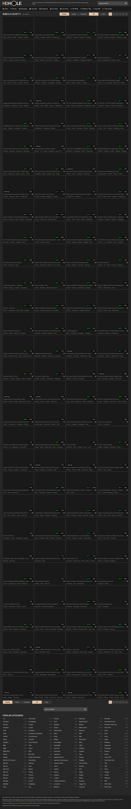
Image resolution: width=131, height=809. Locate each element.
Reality (81, 775)
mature (108, 356)
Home (5, 9)
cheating (119, 37)
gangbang (121, 219)
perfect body (107, 287)
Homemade (57, 742)
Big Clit (5, 766)
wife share (81, 583)
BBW (4, 748)
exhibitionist (59, 105)
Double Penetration (35, 757)
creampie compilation (86, 60)
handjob (50, 470)
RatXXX (100, 151)
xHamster (69, 37)
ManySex (100, 37)
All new (13, 9)
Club (4, 787)
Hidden (56, 739)
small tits (16, 333)
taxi (115, 242)
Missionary (82, 739)
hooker (22, 219)
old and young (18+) (46, 310)
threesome (87, 174)
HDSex (68, 83)
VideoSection (70, 196)
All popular (23, 9)
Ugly (105, 766)
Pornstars (54, 9)
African (5, 724)
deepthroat (18, 128)
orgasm (11, 128)
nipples (88, 287)
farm (105, 674)
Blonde (5, 778)
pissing (74, 287)
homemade (81, 697)
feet (42, 105)
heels (116, 492)
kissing (107, 37)
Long (103, 14)
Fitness (31, 775)
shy (105, 128)
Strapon (106, 751)
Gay (30, 787)
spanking (51, 151)
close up (114, 265)
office (78, 219)
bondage (92, 128)
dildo (28, 174)
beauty (44, 356)
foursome (78, 196)
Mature (81, 724)
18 (104, 83)
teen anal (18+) (52, 219)
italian (9, 37)
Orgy (80, 754)
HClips (68, 697)
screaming (89, 151)
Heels (55, 736)
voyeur (79, 83)
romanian (58, 356)
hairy (125, 37)
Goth (55, 721)
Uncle (106, 769)
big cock (12, 151)
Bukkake (5, 784)
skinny (84, 401)
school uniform (28, 356)
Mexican (81, 730)
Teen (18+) (107, 757)
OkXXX (37, 60)
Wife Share (107, 784)
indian (53, 424)
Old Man (81, 748)
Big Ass (5, 763)
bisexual (11, 219)
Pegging (81, 760)
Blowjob (5, 781)
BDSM (49, 174)
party (10, 629)
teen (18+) (49, 60)
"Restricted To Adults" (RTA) (28, 803)
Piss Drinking (83, 763)
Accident (6, 721)
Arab (4, 733)
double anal (106, 60)
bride (105, 310)
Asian (5, 739)
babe (120, 174)
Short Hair (107, 727)
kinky (123, 83)
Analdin (37, 105)
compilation (52, 83)
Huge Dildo (57, 745)
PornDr (36, 265)
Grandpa (56, 724)
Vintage (106, 772)
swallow (59, 83)
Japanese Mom (59, 757)
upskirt (115, 174)
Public (81, 772)
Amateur (6, 727)
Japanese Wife (58, 763)
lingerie (20, 83)
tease (21, 105)
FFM (109, 265)
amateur (112, 629)
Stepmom (107, 745)
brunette (56, 310)
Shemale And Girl (109, 721)
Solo (105, 733)
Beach (5, 754)
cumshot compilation (48, 606)
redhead (57, 378)
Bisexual (5, 775)
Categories (43, 9)
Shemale (107, 719)
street (109, 470)
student (27, 105)
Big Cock (6, 769)
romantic (76, 356)
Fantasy (31, 763)
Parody (81, 757)
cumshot (82, 37)
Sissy (106, 730)
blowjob (118, 151)
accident (113, 538)
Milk (80, 736)
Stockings (107, 748)
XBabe (36, 447)
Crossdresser (33, 736)
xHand (100, 83)
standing (116, 128)
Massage (82, 719)
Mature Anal (83, 727)
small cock (48, 447)
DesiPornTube (38, 424)
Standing (107, 742)
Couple (31, 727)
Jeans (56, 766)
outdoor (85, 83)
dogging (124, 151)
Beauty (5, 757)
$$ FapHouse (6, 105)
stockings (14, 105)
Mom (80, 742)
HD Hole (12, 3)
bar (54, 174)
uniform (106, 697)
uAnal (68, 105)
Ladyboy (56, 775)
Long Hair (57, 784)
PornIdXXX (38, 174)
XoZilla (100, 128)
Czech (31, 748)
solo (89, 447)
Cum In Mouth (33, 742)
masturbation (88, 538)
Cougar (31, 724)
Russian (81, 781)
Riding (81, 778)
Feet (30, 766)
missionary (84, 356)
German (56, 719)
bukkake (76, 60)
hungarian (43, 470)
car (110, 310)
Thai (105, 763)
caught (76, 37)
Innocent (56, 748)
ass (91, 242)
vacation (88, 37)
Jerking (56, 769)
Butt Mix (96, 9)
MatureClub (38, 561)
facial (119, 401)
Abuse (38, 805)
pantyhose (11, 174)
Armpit (5, 736)
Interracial (57, 751)
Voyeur (106, 775)
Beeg (4, 37)
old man (113, 37)
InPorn (99, 196)
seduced (24, 515)
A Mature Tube (85, 9)
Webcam (107, 778)
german (49, 37)
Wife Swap (107, 787)
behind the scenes (52, 287)
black (41, 447)
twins (121, 356)
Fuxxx (4, 492)
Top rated (33, 9)
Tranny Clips (107, 9)
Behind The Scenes (9, 760)
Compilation (32, 721)
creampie (109, 83)
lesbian (43, 37)
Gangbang (32, 784)
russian (74, 265)
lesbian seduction (108, 492)
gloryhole (113, 447)
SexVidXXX (101, 356)
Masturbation (83, 721)
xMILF (4, 674)
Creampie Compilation (36, 733)
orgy (58, 265)
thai (85, 447)
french (14, 83)
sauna (124, 401)
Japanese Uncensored (61, 760)
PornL (99, 378)
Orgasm (81, 751)
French (31, 781)
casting (74, 515)
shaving (23, 60)
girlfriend (106, 151)
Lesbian (56, 778)
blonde (26, 83)
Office (81, 745)
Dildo (30, 751)
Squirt (106, 739)
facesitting (56, 37)
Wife (105, 781)
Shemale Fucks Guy (110, 724)
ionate (122, 697)
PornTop (37, 242)
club (75, 583)
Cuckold (31, 739)
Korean (56, 772)
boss (24, 242)
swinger (20, 37)
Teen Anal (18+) (109, 760)
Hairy (55, 733)
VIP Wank (74, 9)
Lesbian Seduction (59, 781)
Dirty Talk (31, 754)
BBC (18, 196)
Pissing (81, 766)
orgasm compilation (77, 105)
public (14, 37)
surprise (47, 583)
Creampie (32, 730)
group (29, 401)
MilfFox (100, 470)
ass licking (20, 310)
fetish (113, 105)
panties (17, 60)
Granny (56, 727)
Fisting (31, 772)
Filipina (31, 769)
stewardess (16, 447)
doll (114, 287)
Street (106, 754)
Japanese (57, 754)
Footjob (31, 778)
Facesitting (32, 760)
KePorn (68, 424)
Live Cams (64, 9)
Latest (74, 14)
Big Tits (5, 772)
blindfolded (44, 674)
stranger (120, 242)
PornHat (37, 37)
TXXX (4, 83)
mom (9, 83)
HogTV (5, 128)
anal (118, 60)
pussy (74, 174)
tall (9, 515)
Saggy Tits (82, 784)
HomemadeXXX (102, 174)
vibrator (56, 196)
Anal (4, 730)
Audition (5, 742)
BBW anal (6, 751)
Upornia (5, 219)
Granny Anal (57, 730)
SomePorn (101, 105)
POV (80, 769)
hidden (26, 37)
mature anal (115, 356)
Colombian (32, 719)
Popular (64, 14)
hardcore (59, 538)
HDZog (37, 219)
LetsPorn (5, 196)
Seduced (82, 787)
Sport (106, 736)
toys (42, 401)
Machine (56, 787)
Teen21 (68, 219)
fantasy (113, 60)
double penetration (85, 310)
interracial (19, 151)
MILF (109, 515)
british (117, 697)
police (87, 561)
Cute (30, 745)
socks (24, 606)
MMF (79, 470)
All (93, 14)
